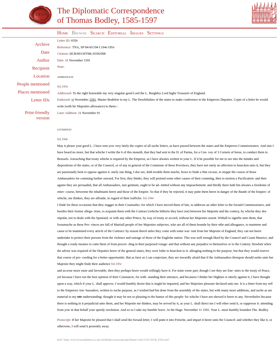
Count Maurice (257, 237)
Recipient (40, 68)
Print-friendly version (37, 115)
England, (231, 231)
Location (41, 76)
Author (43, 60)
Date (45, 52)
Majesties (83, 106)
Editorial (117, 32)
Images (137, 32)
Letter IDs (40, 99)
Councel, (109, 165)
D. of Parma (184, 152)
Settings (155, 32)
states (167, 99)
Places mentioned (33, 91)
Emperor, (140, 159)
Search (97, 32)
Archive (42, 44)
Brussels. (63, 159)
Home (62, 32)
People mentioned (33, 84)
